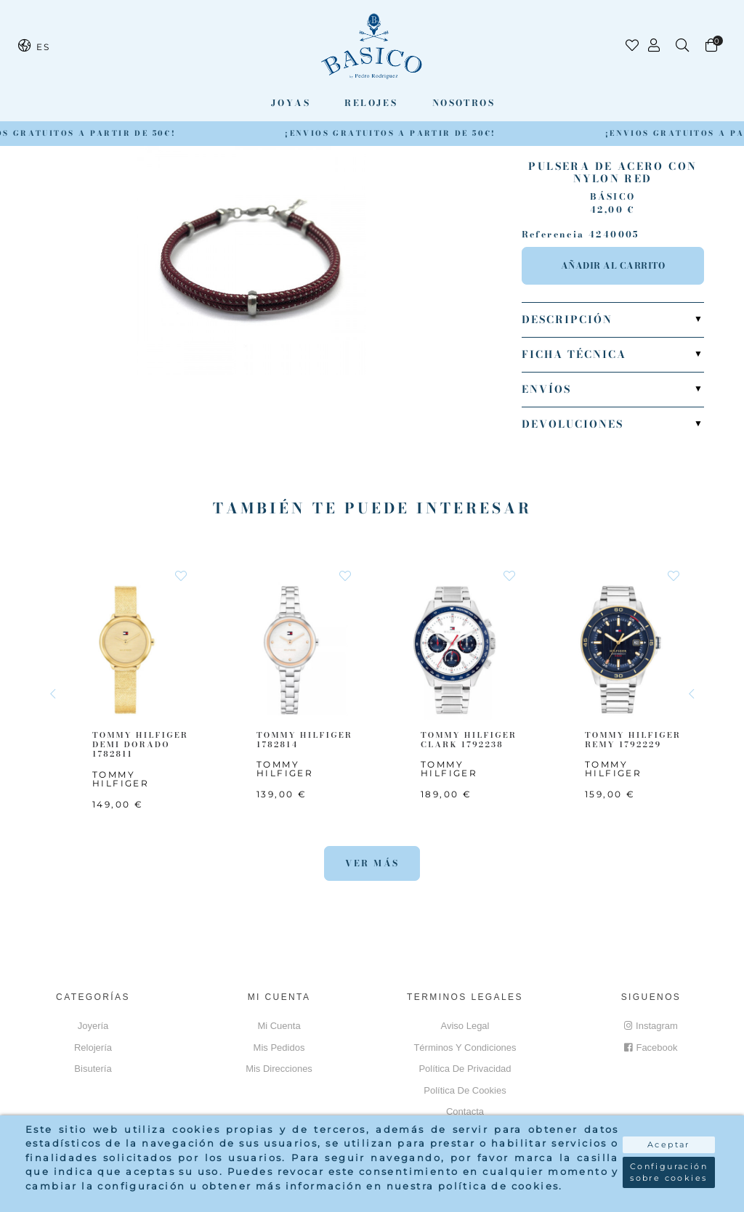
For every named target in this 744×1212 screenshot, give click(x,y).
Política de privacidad (464, 1068)
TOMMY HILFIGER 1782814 (304, 739)
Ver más (372, 863)
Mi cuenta (278, 1025)
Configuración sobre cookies (669, 1172)
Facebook (650, 1047)
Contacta (465, 1111)
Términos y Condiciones (464, 1047)
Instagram (651, 1025)
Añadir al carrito (613, 265)
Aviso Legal (465, 1025)
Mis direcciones (279, 1068)
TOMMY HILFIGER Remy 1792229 (633, 739)
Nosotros (463, 103)
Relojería (93, 1047)
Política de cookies (465, 1090)
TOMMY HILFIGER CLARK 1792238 (469, 739)
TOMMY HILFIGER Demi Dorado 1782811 (140, 744)
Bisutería (92, 1068)
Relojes (370, 103)
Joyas (290, 103)
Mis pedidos (279, 1047)
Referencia (553, 234)
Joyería (93, 1025)
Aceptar (668, 1144)
